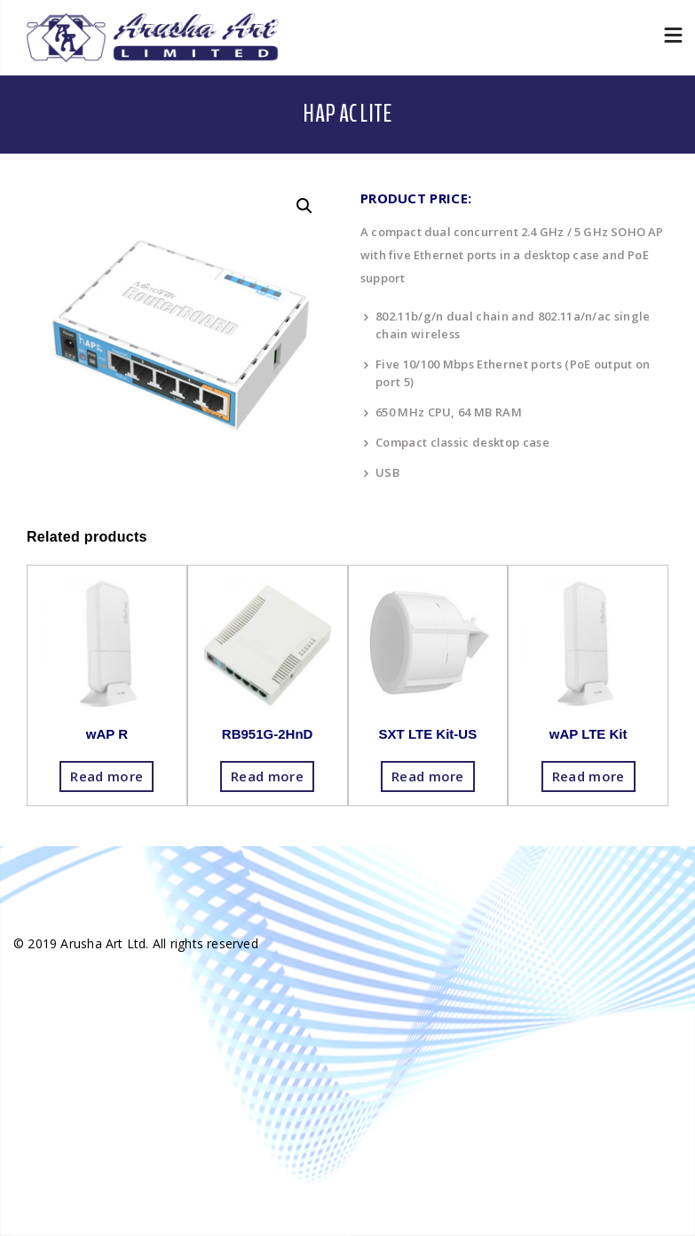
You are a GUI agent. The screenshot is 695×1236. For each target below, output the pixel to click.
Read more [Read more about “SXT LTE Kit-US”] (427, 776)
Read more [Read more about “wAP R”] (106, 776)
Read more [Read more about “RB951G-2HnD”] (267, 776)
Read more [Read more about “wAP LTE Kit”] (588, 776)
